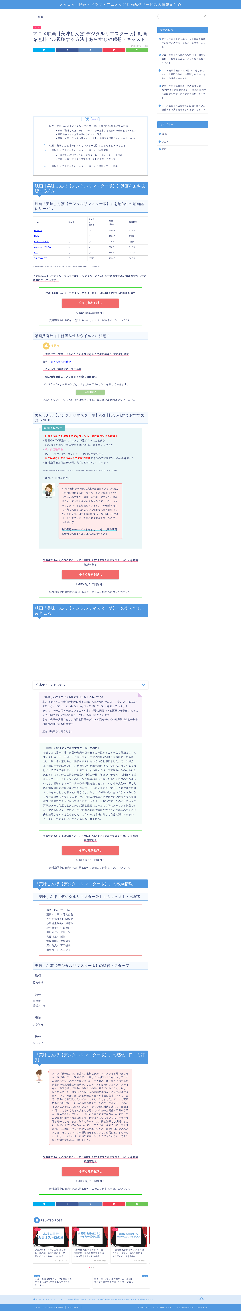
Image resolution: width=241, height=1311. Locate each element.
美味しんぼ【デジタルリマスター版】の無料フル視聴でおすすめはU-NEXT (96, 138)
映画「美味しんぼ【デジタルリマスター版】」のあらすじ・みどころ (87, 145)
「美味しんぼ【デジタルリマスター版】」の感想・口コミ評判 (83, 166)
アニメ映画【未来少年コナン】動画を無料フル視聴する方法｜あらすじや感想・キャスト (183, 43)
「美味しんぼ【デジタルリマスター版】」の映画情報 (78, 150)
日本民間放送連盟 (60, 361)
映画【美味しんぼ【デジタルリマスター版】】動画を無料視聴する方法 (88, 125)
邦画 (164, 149)
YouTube (90, 392)
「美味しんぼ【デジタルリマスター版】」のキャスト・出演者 (90, 155)
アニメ (37, 27)
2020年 (166, 134)
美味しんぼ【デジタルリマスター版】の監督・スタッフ (87, 159)
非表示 (95, 119)
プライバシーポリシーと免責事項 (49, 1307)
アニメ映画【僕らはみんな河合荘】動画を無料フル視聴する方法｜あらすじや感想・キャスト (183, 59)
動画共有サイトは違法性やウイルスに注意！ (81, 134)
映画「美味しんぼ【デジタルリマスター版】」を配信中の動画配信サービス (97, 130)
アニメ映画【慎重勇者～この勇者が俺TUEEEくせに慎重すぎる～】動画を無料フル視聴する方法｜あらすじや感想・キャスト (184, 92)
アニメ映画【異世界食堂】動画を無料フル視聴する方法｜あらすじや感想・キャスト (183, 108)
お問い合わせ (73, 1307)
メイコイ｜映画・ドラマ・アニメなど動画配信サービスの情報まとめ (120, 4)
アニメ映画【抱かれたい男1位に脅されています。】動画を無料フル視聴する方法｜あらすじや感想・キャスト (184, 74)
